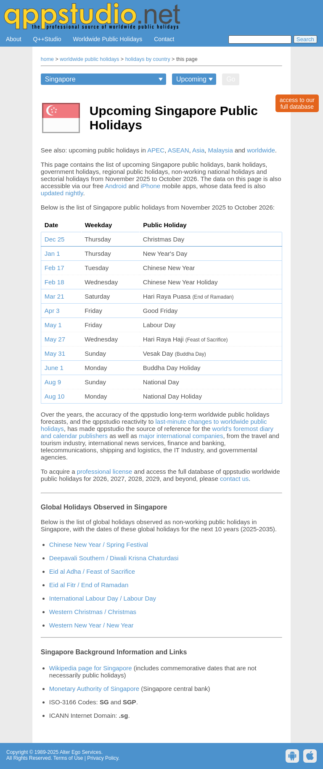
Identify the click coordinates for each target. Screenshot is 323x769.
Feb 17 (54, 267)
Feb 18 (54, 282)
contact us (234, 478)
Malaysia (220, 150)
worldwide (261, 150)
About (13, 39)
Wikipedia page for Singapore (90, 668)
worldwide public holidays (89, 59)
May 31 (55, 353)
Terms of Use (68, 758)
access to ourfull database (297, 103)
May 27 (55, 339)
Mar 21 (54, 296)
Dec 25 (55, 239)
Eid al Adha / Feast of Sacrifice (92, 571)
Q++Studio (47, 39)
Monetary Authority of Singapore (94, 688)
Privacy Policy (102, 758)
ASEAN (178, 150)
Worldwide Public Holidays (108, 39)
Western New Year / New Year (91, 625)
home (47, 59)
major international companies (181, 435)
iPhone (150, 185)
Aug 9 (53, 382)
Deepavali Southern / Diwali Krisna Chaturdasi (114, 558)
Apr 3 (52, 310)
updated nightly (62, 193)
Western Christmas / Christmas (92, 611)
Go (230, 79)
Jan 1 (52, 253)
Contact (164, 39)
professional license (104, 471)
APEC (155, 150)
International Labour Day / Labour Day (102, 598)
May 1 (53, 324)
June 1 (54, 367)
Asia (198, 150)
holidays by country (147, 59)
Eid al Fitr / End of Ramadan (88, 584)
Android (116, 185)
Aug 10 (55, 396)
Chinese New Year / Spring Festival (98, 544)
